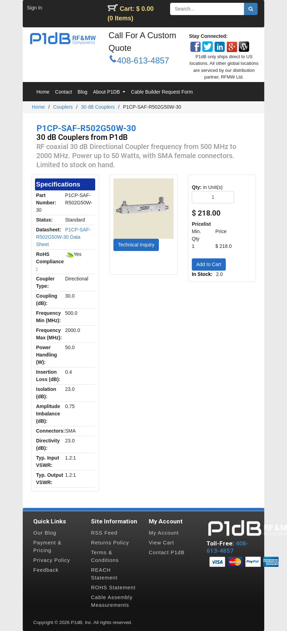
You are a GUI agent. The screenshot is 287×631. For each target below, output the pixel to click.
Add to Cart (208, 264)
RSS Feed (104, 533)
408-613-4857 (143, 60)
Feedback (45, 570)
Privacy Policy (51, 560)
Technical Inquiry (136, 244)
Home (38, 107)
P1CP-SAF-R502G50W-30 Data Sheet (63, 237)
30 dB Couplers (98, 107)
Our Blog (44, 533)
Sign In (34, 8)
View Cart (161, 542)
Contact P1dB (166, 552)
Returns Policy (110, 542)
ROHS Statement (113, 587)
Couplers (63, 107)
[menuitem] (43, 92)
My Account (164, 533)
